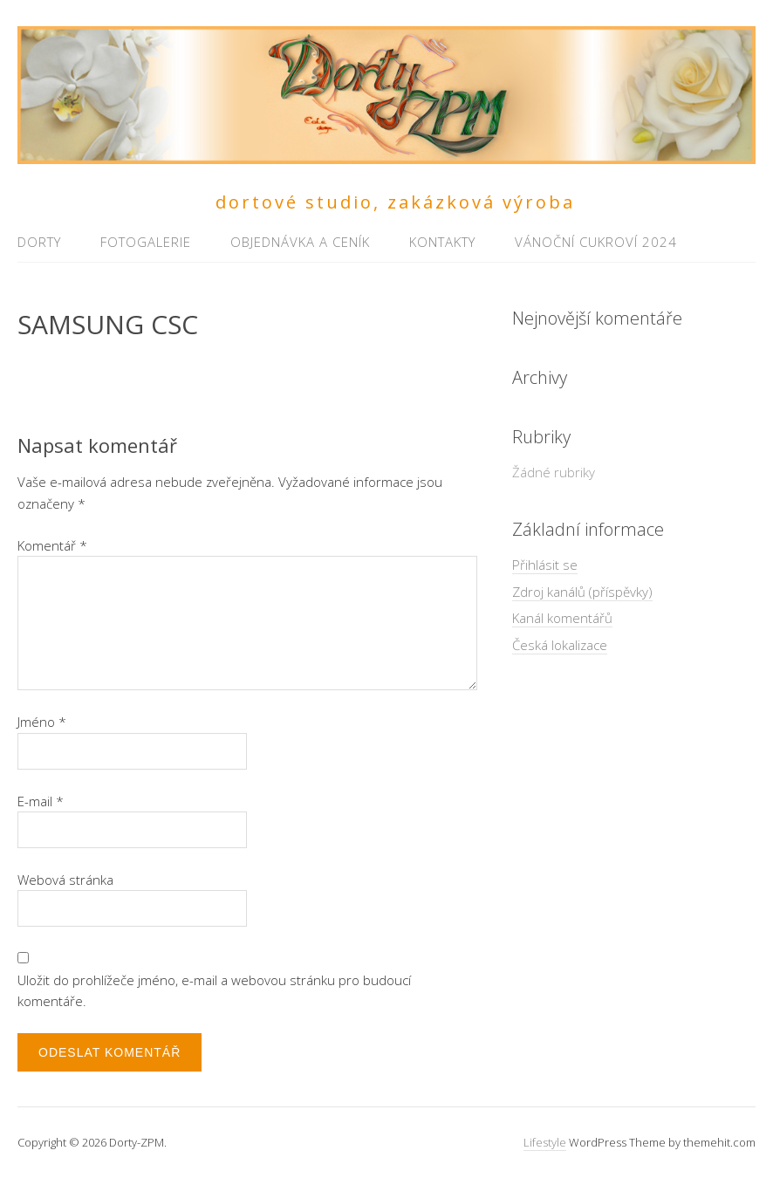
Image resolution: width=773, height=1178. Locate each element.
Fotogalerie (145, 241)
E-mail (40, 801)
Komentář (52, 545)
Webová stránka (65, 879)
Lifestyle (544, 1142)
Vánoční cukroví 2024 (596, 241)
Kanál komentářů (562, 618)
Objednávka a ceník (300, 241)
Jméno (41, 721)
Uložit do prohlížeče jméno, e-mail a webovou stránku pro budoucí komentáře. (214, 990)
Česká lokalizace (559, 645)
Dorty (39, 241)
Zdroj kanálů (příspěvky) (582, 591)
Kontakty (442, 241)
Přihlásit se (545, 564)
